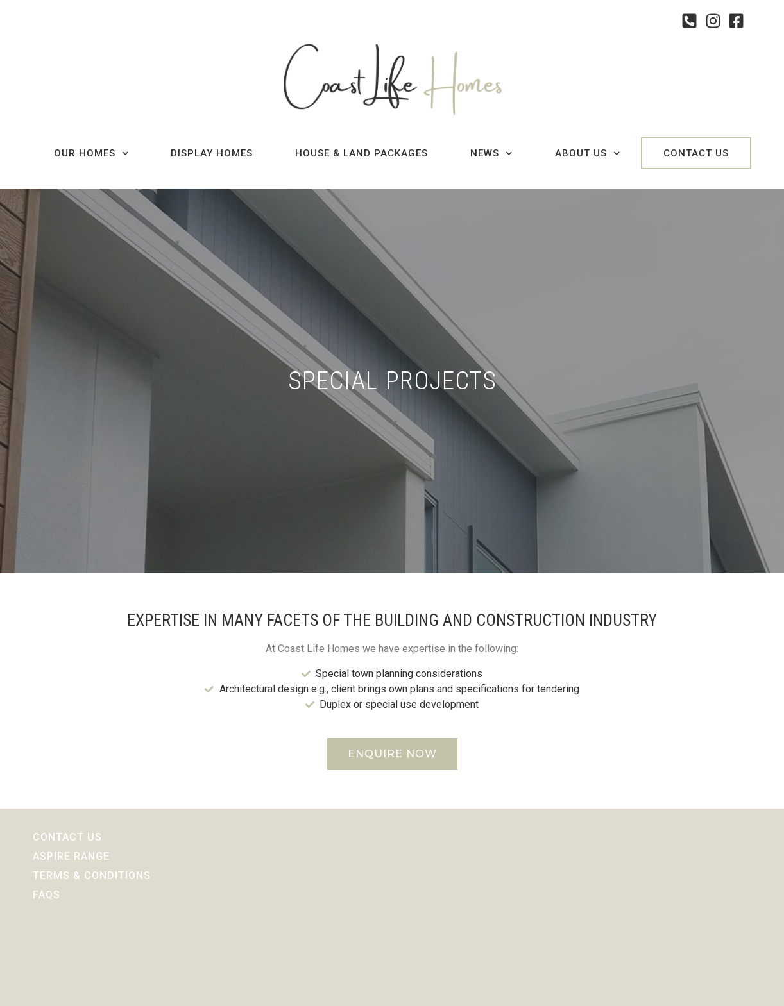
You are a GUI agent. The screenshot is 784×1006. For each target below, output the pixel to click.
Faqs (46, 895)
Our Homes (91, 153)
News (491, 153)
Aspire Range (71, 856)
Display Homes (212, 153)
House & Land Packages (361, 153)
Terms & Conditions (92, 875)
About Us (587, 153)
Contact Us (696, 153)
